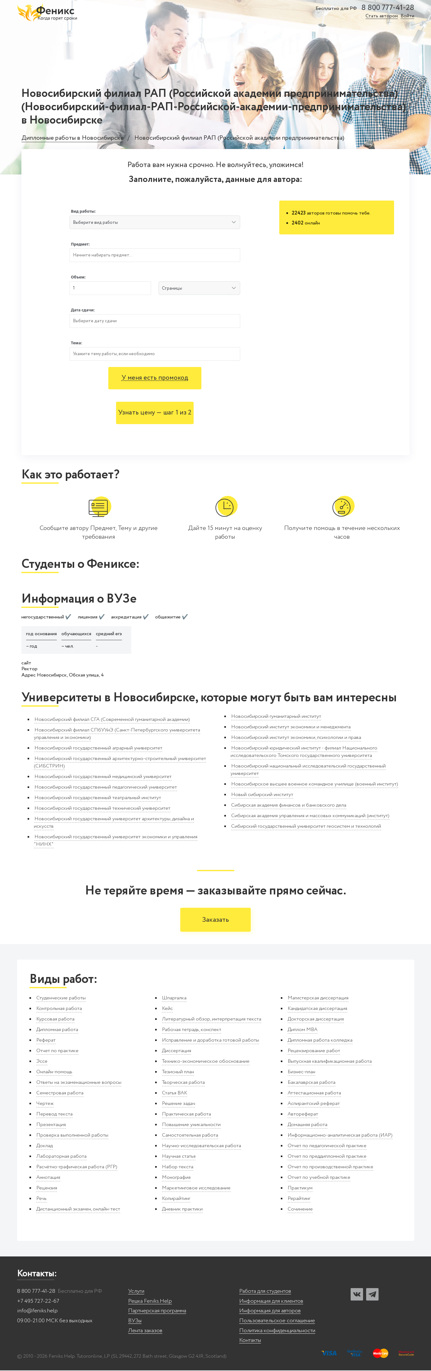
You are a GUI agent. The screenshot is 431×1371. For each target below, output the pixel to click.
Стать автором (382, 16)
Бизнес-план (301, 1072)
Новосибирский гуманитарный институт (276, 716)
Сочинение (300, 1209)
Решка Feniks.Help (150, 1302)
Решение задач (178, 1104)
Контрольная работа (59, 1009)
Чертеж (45, 1104)
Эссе (41, 1062)
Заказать (215, 920)
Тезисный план (178, 1072)
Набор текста (177, 1167)
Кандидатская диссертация (317, 1009)
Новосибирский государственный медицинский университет (103, 776)
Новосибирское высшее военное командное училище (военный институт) (314, 784)
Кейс (167, 1009)
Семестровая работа (59, 1093)
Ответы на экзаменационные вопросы (78, 1083)
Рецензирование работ (314, 1051)
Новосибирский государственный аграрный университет (98, 748)
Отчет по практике (57, 1051)
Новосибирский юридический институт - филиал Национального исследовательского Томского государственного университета (304, 751)
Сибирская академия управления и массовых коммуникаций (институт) (310, 815)
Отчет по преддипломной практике (327, 1157)
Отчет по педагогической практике (327, 1146)
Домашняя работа (307, 1125)
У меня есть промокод (155, 378)
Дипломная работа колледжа (320, 1040)
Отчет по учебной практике (319, 1178)
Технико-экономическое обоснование (205, 1062)
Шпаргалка (174, 998)
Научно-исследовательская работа (201, 1146)
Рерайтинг (299, 1199)
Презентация (51, 1125)
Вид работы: (83, 211)
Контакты (250, 1341)
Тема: (76, 343)
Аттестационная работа (314, 1093)
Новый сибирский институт (262, 794)
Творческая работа (183, 1083)
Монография (176, 1178)
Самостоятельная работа (190, 1135)
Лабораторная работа (61, 1157)
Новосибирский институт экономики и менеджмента (291, 727)
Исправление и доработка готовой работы (210, 1040)
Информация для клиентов (271, 1302)
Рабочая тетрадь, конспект (191, 1030)
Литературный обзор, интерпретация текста (211, 1019)
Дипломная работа (57, 1030)
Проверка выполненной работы (72, 1135)
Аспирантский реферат (314, 1104)
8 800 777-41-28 (387, 8)
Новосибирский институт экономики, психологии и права (296, 737)
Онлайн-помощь (54, 1072)
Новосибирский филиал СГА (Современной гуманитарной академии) (112, 719)
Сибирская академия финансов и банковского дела (288, 805)
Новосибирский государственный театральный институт (97, 797)
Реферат (46, 1040)
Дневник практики (182, 1209)
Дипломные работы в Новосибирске (72, 138)
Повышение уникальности (191, 1125)
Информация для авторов (270, 1311)
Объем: (78, 277)
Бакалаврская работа (311, 1083)
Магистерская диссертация (318, 998)
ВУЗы (134, 1321)
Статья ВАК (174, 1093)
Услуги (136, 1292)
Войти (407, 16)
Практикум (300, 1188)
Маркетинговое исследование (196, 1188)
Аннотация (48, 1178)
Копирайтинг (176, 1199)
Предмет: (80, 244)
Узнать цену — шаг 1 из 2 (154, 413)
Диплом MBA (302, 1030)
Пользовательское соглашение (277, 1321)
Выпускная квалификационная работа (330, 1062)
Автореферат (303, 1114)
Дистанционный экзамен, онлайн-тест (78, 1209)
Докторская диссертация (316, 1019)
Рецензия (46, 1188)
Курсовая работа (55, 1019)
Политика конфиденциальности (277, 1331)
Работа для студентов (265, 1292)
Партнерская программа (157, 1311)
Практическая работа (186, 1114)
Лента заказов (145, 1331)
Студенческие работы (61, 998)
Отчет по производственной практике (330, 1167)
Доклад (44, 1146)
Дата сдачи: (82, 310)
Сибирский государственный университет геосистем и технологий (306, 826)
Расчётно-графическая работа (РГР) (76, 1167)
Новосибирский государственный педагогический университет (105, 787)
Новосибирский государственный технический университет (102, 808)
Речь (41, 1199)
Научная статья (178, 1157)
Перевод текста (54, 1114)
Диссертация (176, 1051)
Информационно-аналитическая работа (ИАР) (340, 1135)
